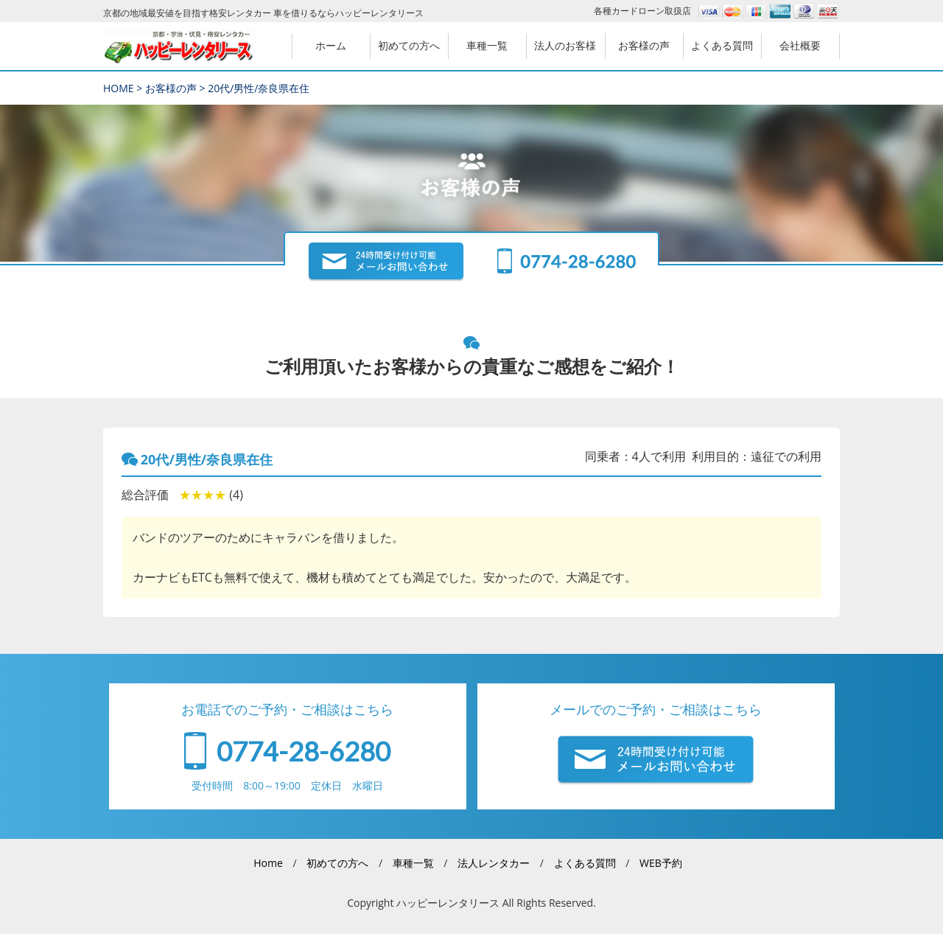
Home (268, 863)
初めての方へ (337, 863)
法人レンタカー (494, 863)
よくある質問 (585, 863)
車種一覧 (413, 863)
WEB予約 (660, 863)
